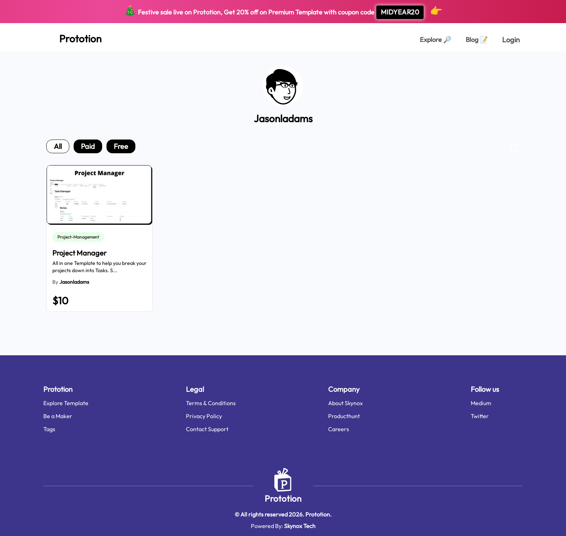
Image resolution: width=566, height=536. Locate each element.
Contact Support (207, 429)
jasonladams (74, 282)
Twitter (480, 416)
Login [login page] (511, 39)
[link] (79, 237)
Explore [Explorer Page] (435, 39)
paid (88, 146)
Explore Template (65, 403)
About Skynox (345, 403)
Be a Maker (57, 416)
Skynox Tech (299, 525)
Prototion (283, 498)
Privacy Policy (204, 416)
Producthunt (344, 416)
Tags (49, 429)
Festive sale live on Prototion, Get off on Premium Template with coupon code (283, 11)
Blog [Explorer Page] (477, 39)
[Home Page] (72, 37)
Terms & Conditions (211, 403)
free (121, 146)
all (58, 146)
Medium (481, 403)
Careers (338, 429)
